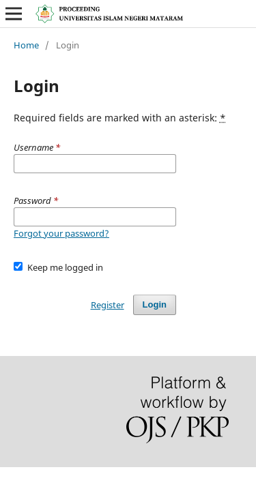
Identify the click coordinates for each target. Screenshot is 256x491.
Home (26, 45)
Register (107, 305)
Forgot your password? (61, 233)
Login (155, 304)
